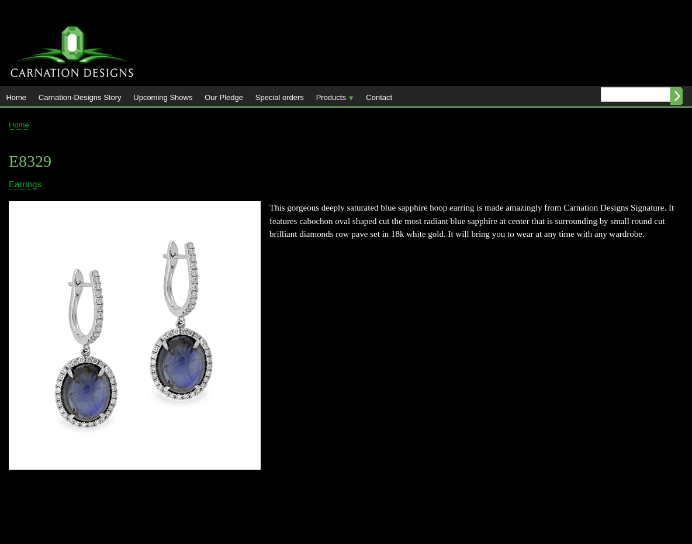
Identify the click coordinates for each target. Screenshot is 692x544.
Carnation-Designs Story (80, 97)
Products (332, 99)
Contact (379, 97)
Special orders (279, 97)
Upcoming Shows (162, 97)
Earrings (25, 184)
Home (16, 97)
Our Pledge (224, 97)
